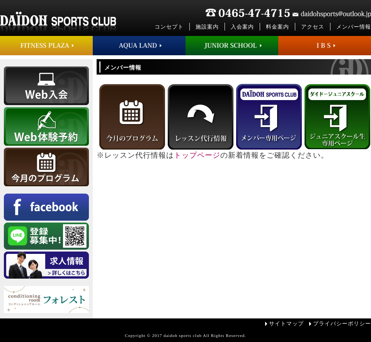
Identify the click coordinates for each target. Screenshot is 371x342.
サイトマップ (286, 324)
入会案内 (242, 27)
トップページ (197, 155)
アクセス (312, 27)
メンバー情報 (353, 27)
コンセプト (169, 27)
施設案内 (207, 27)
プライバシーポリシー (342, 324)
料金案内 (277, 27)
